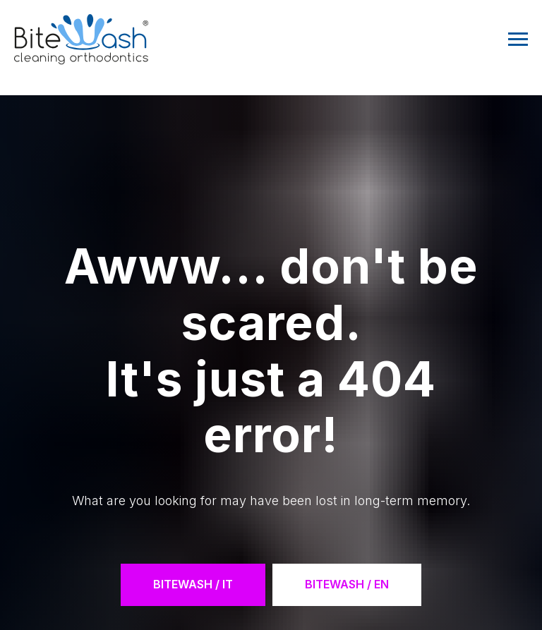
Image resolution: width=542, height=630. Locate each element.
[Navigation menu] (518, 39)
